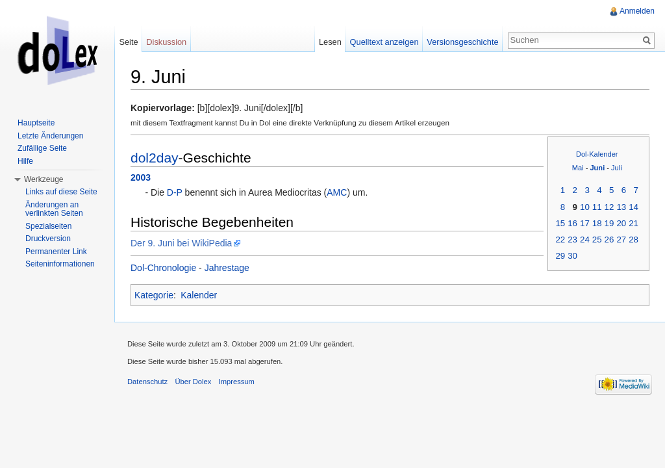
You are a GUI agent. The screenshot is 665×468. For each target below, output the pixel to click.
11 (597, 207)
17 (585, 223)
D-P (174, 192)
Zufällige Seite (42, 148)
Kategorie (153, 295)
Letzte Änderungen (50, 135)
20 (621, 223)
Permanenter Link (56, 251)
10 (585, 207)
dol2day (155, 157)
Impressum (237, 381)
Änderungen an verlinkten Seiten (54, 209)
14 (633, 207)
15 (560, 223)
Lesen (330, 42)
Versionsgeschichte (462, 42)
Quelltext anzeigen (384, 42)
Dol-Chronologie (163, 268)
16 (572, 223)
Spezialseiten (48, 226)
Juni (597, 168)
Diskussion (166, 42)
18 (597, 223)
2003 (141, 177)
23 (572, 239)
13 (621, 207)
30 (572, 256)
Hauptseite (36, 122)
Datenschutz (147, 381)
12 (609, 207)
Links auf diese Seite (61, 191)
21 (633, 223)
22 (560, 239)
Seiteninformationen (60, 263)
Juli (616, 168)
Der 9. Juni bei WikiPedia (181, 243)
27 (621, 239)
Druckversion (48, 238)
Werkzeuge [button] (43, 179)
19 (609, 223)
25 (597, 239)
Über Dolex (193, 381)
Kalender (199, 295)
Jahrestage (227, 268)
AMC (337, 192)
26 (609, 239)
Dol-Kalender (597, 154)
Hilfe (25, 161)
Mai (578, 168)
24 (585, 239)
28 (633, 239)
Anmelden (637, 11)
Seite (128, 42)
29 (560, 256)
